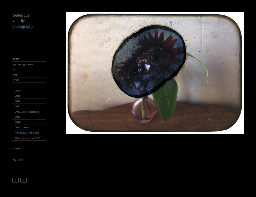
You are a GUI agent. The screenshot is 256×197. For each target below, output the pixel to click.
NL (14, 159)
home (15, 59)
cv (14, 69)
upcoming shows (22, 64)
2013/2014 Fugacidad (27, 111)
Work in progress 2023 (27, 137)
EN (20, 159)
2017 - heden (22, 127)
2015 (17, 116)
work (15, 80)
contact (16, 148)
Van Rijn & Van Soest (27, 132)
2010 (17, 95)
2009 (17, 90)
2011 (17, 101)
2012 (17, 106)
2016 (17, 122)
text (14, 74)
